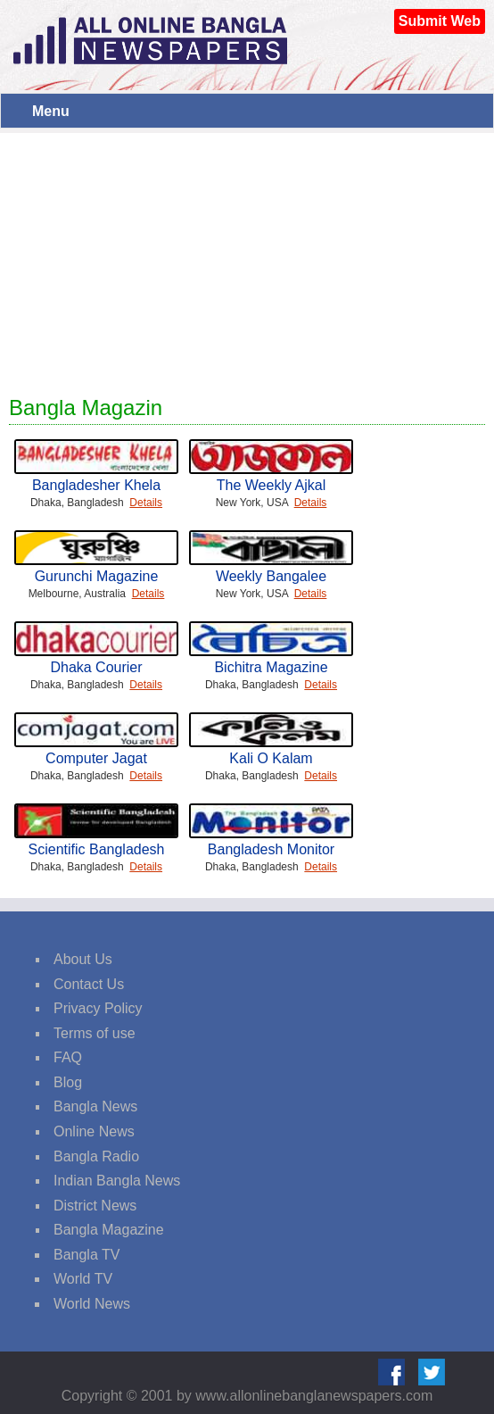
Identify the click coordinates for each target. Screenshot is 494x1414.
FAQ (68, 1057)
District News (95, 1205)
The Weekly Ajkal (271, 485)
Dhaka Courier (96, 667)
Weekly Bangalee (271, 576)
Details (145, 502)
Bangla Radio (96, 1156)
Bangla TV (86, 1254)
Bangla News (95, 1106)
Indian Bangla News (117, 1180)
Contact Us (89, 984)
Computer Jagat (96, 758)
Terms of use (95, 1033)
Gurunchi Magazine (97, 576)
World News (92, 1303)
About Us (83, 959)
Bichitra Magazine (270, 667)
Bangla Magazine (109, 1229)
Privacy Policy (98, 1008)
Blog (68, 1082)
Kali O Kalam (270, 758)
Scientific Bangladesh (97, 849)
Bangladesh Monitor (271, 849)
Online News (94, 1131)
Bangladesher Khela (96, 485)
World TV (83, 1278)
